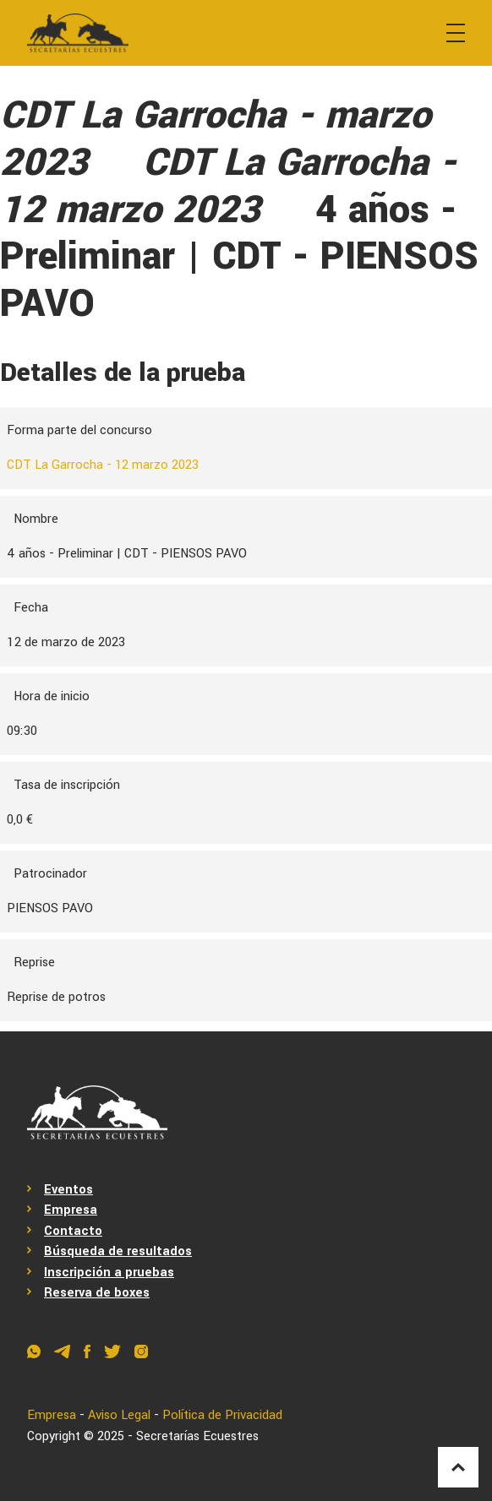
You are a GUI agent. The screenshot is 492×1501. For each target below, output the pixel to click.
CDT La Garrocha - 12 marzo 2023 (103, 465)
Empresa (70, 1210)
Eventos (69, 1190)
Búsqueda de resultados (118, 1251)
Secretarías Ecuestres (197, 1436)
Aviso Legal (119, 1415)
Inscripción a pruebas (109, 1272)
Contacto (73, 1231)
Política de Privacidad (223, 1415)
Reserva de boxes (97, 1293)
